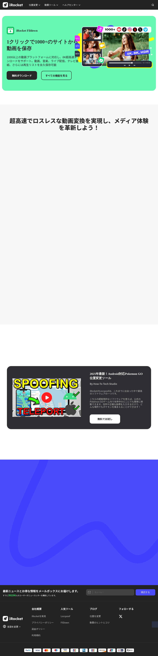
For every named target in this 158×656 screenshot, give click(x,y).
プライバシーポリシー (43, 622)
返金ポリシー (38, 629)
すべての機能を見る (56, 75)
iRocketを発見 (39, 616)
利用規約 (36, 635)
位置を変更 (95, 616)
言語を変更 (12, 626)
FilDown (65, 622)
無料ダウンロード (22, 75)
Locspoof (65, 616)
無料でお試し (104, 419)
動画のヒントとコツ (100, 622)
